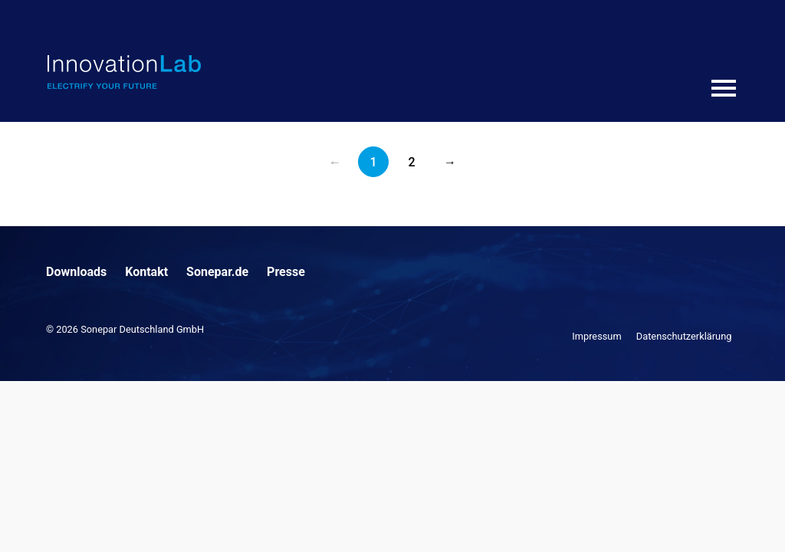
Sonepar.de (217, 271)
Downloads (76, 271)
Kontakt (146, 271)
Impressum (596, 336)
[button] (33, 518)
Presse (286, 271)
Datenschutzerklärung (684, 336)
